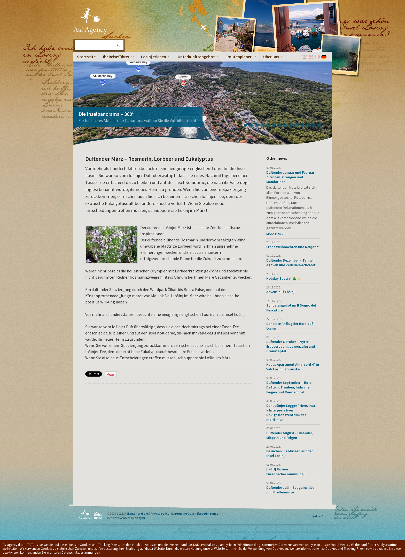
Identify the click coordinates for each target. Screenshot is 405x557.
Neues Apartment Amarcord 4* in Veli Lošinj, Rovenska (292, 366)
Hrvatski (304, 57)
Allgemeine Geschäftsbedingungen (195, 513)
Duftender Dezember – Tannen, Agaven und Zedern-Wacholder (291, 262)
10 (298, 125)
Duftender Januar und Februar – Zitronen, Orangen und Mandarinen (291, 177)
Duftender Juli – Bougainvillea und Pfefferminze (290, 489)
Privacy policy (160, 513)
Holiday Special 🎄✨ (283, 278)
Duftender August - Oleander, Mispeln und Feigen (289, 435)
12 (309, 125)
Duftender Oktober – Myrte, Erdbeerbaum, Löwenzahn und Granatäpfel (290, 346)
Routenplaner (239, 56)
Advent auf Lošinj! (280, 291)
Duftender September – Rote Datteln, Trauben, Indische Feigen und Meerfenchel (288, 387)
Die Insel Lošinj (90, 21)
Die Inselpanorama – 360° (106, 114)
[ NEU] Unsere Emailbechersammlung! (285, 471)
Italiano (317, 57)
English (311, 57)
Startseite (86, 56)
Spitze (317, 516)
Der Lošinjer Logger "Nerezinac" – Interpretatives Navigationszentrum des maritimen (291, 412)
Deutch (323, 57)
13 (315, 125)
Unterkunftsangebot (196, 56)
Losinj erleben (153, 56)
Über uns (271, 56)
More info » (274, 234)
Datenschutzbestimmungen (80, 552)
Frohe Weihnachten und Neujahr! (292, 247)
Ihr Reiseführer (116, 56)
